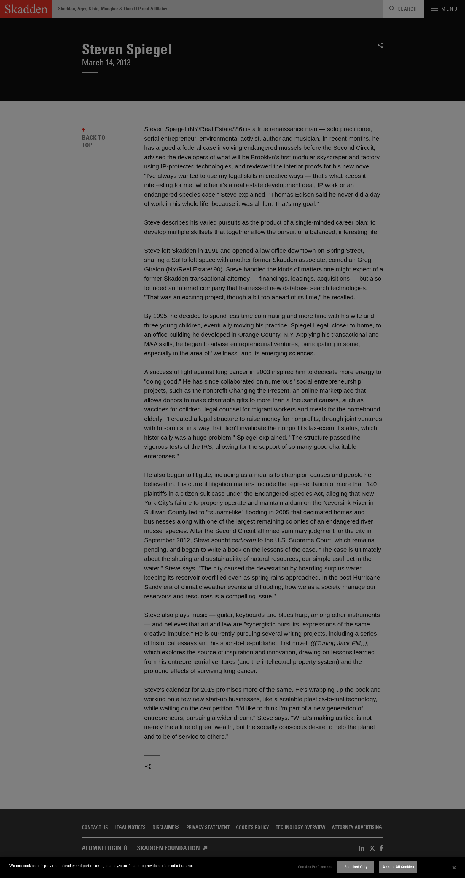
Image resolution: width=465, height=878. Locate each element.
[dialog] (232, 867)
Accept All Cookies (398, 866)
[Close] (454, 867)
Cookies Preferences (315, 866)
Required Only (355, 866)
